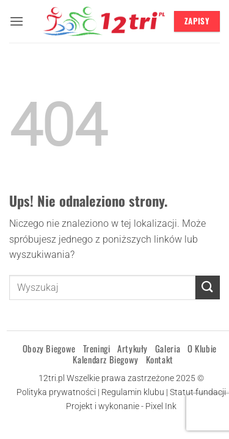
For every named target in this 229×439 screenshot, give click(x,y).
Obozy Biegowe (49, 348)
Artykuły (132, 348)
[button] (16, 21)
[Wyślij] (207, 287)
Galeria (167, 348)
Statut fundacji (198, 392)
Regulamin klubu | (135, 392)
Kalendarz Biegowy (105, 359)
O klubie (202, 348)
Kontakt (159, 359)
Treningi (97, 348)
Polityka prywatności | (58, 392)
